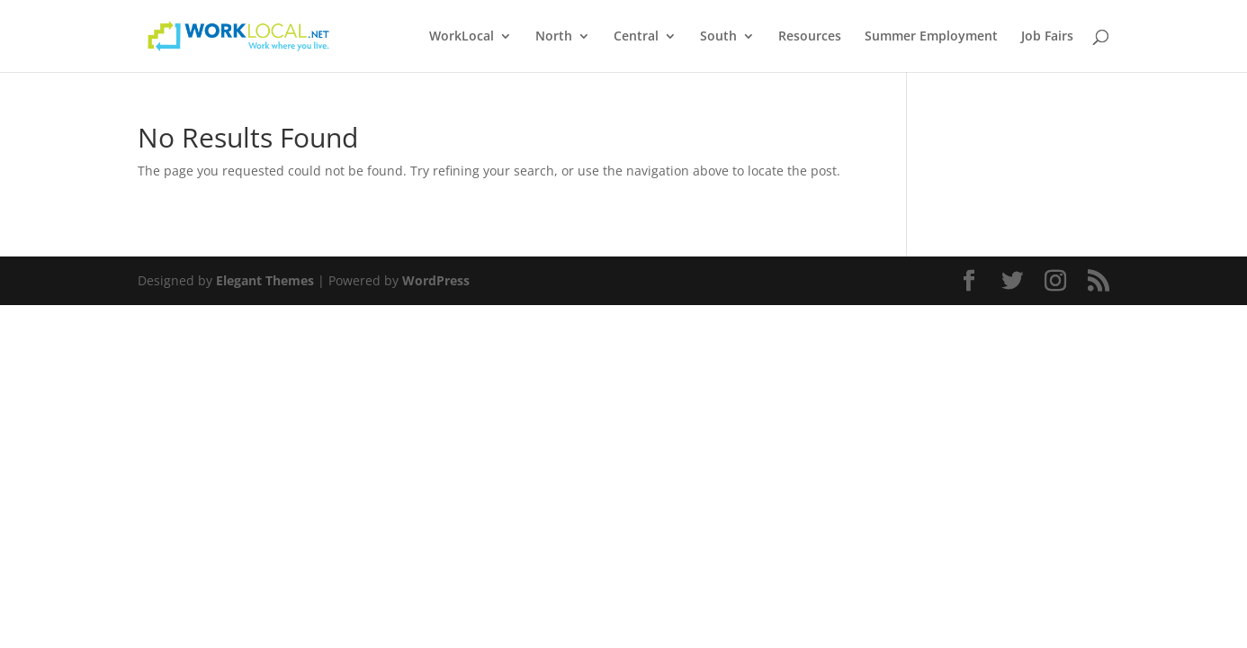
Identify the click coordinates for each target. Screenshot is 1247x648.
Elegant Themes (265, 280)
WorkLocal (461, 37)
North (553, 37)
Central (636, 37)
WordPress (436, 280)
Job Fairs (1047, 37)
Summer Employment (931, 37)
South (718, 37)
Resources (809, 37)
